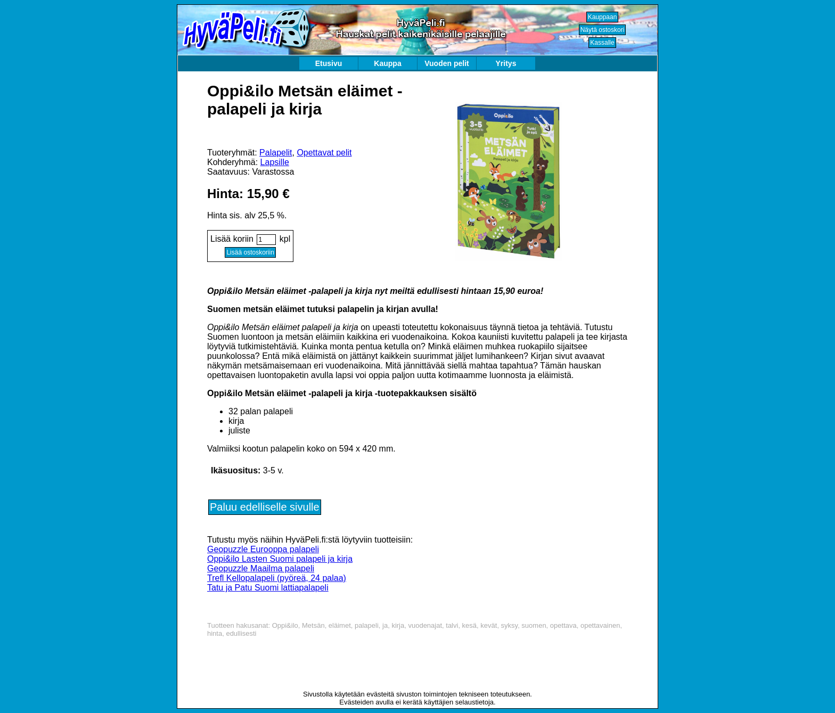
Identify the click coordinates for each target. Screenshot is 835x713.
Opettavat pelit (324, 152)
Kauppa (387, 63)
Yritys (506, 63)
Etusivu (328, 63)
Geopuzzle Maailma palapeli (260, 568)
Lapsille (274, 162)
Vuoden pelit (446, 63)
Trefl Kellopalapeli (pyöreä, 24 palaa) (276, 578)
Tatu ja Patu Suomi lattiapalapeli (268, 587)
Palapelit (275, 152)
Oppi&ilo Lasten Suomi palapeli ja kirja (280, 558)
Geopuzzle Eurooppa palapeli (263, 549)
